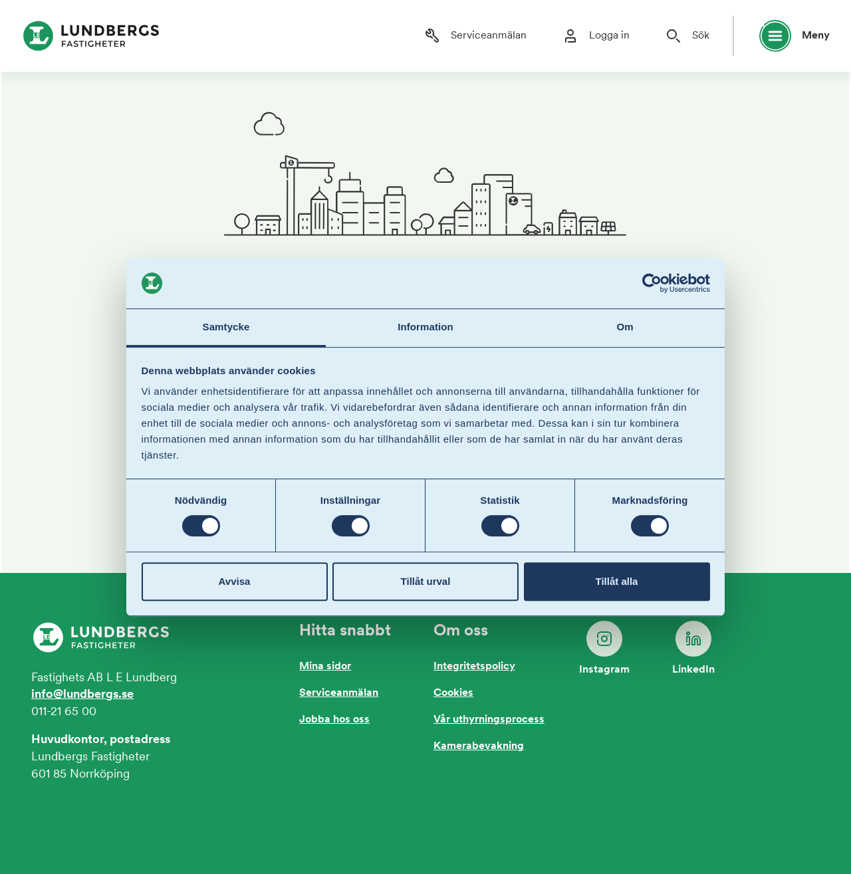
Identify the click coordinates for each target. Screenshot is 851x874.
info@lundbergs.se (82, 695)
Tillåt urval (426, 581)
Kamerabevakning (478, 746)
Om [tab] (624, 327)
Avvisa (235, 581)
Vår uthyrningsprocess (489, 719)
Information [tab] (425, 327)
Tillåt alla (617, 581)
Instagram (604, 648)
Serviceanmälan (338, 693)
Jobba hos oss (334, 719)
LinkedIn (693, 648)
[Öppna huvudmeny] (788, 36)
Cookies (453, 693)
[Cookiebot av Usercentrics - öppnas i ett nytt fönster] (652, 283)
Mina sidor (325, 666)
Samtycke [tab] (226, 327)
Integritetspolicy (474, 666)
